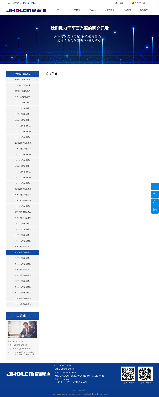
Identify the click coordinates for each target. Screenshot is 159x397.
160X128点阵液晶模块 (22, 189)
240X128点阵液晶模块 (22, 270)
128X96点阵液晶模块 (23, 137)
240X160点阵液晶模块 (22, 275)
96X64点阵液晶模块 (22, 91)
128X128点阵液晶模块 (22, 143)
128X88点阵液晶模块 (23, 131)
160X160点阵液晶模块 (22, 195)
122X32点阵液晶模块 (23, 108)
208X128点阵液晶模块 (22, 252)
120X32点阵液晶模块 (23, 103)
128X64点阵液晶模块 (23, 126)
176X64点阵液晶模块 (23, 206)
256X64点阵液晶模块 (23, 287)
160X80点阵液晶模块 (23, 177)
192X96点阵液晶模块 (23, 241)
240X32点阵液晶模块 (23, 258)
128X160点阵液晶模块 (22, 149)
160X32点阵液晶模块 (23, 166)
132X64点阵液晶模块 (23, 160)
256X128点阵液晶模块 (22, 298)
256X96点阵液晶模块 (23, 293)
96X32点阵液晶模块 (22, 85)
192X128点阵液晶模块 (22, 247)
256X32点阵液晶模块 (23, 281)
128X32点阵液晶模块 (23, 114)
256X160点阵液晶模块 (22, 304)
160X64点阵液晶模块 (23, 172)
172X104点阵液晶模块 (22, 200)
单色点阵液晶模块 (23, 74)
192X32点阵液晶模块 (23, 224)
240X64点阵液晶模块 (23, 264)
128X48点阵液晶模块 (23, 120)
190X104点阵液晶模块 (22, 218)
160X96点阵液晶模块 (23, 183)
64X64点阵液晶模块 (22, 80)
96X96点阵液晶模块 (22, 97)
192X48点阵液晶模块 (23, 229)
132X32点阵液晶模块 (23, 154)
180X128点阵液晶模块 (22, 212)
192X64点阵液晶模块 (23, 235)
